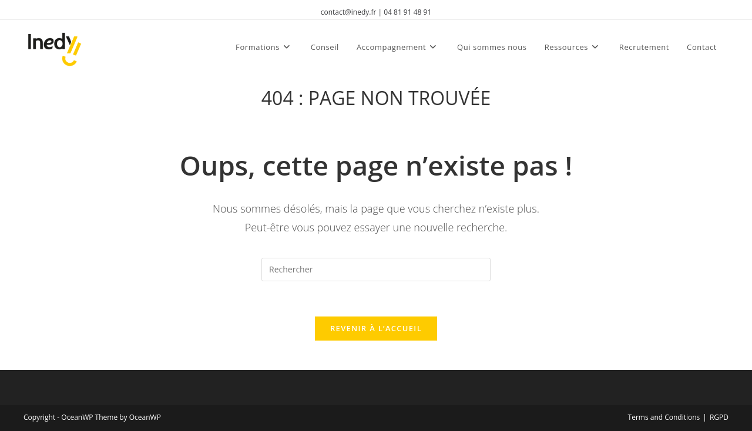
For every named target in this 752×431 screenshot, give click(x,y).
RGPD (719, 417)
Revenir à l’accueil (376, 328)
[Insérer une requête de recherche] (376, 269)
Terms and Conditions (664, 417)
